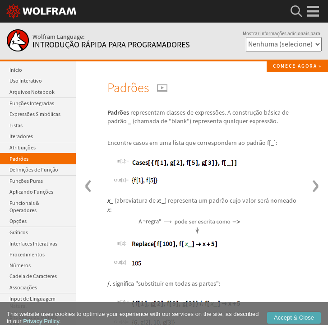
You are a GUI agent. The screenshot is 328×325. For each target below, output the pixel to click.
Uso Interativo (25, 80)
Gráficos (18, 232)
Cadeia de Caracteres (33, 276)
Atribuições (22, 147)
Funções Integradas (31, 103)
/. (109, 283)
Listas (16, 125)
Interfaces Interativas (33, 243)
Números (20, 265)
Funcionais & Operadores (24, 207)
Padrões (18, 158)
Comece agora (295, 66)
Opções (18, 221)
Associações (23, 287)
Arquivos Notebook (32, 91)
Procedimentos (27, 254)
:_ (161, 200)
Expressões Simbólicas (34, 114)
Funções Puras (26, 180)
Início (15, 69)
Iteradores (21, 136)
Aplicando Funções (31, 191)
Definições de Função (33, 169)
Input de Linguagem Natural (32, 302)
